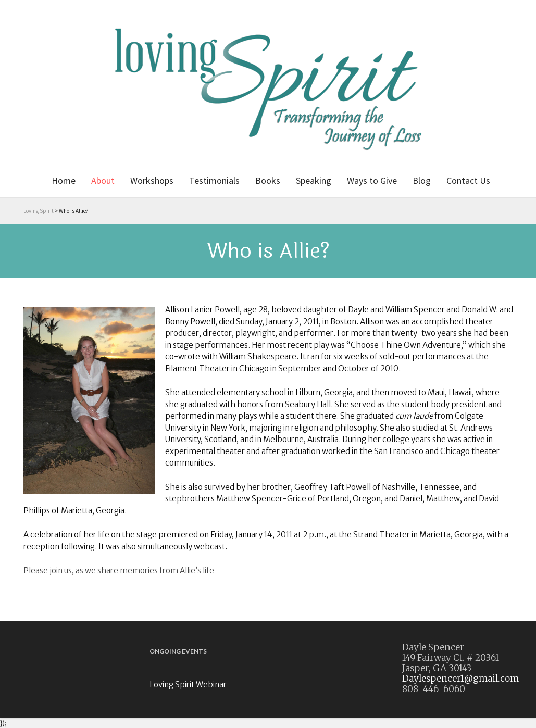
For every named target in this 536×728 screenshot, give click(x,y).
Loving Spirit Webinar (188, 684)
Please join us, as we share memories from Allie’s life (118, 570)
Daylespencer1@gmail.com (460, 678)
